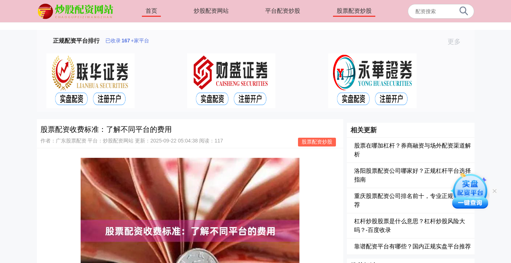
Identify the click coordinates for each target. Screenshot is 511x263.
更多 (457, 41)
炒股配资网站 (211, 11)
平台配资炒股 (282, 11)
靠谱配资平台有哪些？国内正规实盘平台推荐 (412, 246)
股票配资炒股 (354, 11)
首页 (151, 11)
